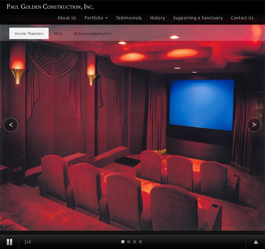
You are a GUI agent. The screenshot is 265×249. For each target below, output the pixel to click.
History (157, 17)
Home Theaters (29, 33)
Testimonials (129, 17)
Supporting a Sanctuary (198, 17)
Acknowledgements (92, 33)
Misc (58, 33)
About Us (67, 17)
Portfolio (96, 17)
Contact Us (242, 17)
